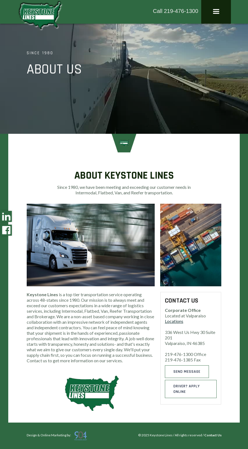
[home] (39, 16)
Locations (174, 321)
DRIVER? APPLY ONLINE (186, 389)
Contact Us (213, 435)
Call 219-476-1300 (175, 11)
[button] (216, 12)
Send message (186, 371)
